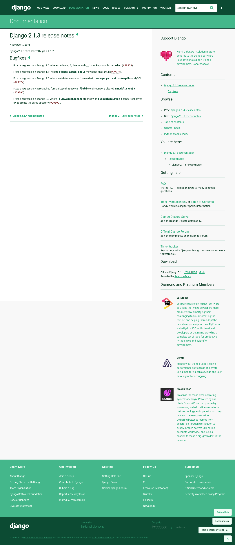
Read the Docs (182, 276)
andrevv (184, 527)
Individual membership (72, 500)
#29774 (115, 71)
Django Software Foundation (26, 494)
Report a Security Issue (72, 494)
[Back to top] (228, 539)
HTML (187, 272)
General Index (172, 127)
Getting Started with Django (25, 482)
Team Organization (20, 488)
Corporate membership (198, 482)
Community (131, 7)
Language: (222, 521)
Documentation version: (215, 530)
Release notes (176, 158)
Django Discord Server (175, 216)
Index (164, 202)
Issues (116, 7)
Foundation (149, 7)
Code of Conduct (19, 500)
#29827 (18, 82)
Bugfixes (173, 91)
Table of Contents (202, 202)
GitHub (147, 476)
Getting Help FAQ (111, 476)
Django (21, 8)
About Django (17, 476)
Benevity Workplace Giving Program (205, 494)
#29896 (18, 92)
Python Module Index (176, 133)
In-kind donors (92, 526)
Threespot (160, 527)
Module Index (177, 202)
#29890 (54, 102)
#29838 (127, 65)
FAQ (163, 183)
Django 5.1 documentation (179, 152)
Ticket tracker (169, 246)
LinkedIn (148, 500)
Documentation (79, 7)
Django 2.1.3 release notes (179, 85)
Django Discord (110, 482)
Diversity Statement (21, 505)
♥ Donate (165, 7)
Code (106, 7)
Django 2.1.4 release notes (27, 115)
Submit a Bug (66, 488)
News (95, 7)
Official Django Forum (175, 231)
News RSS (149, 505)
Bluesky (147, 494)
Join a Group (66, 476)
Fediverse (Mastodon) (155, 488)
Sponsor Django (194, 476)
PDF (194, 272)
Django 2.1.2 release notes (126, 115)
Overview (43, 7)
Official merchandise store (199, 488)
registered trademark (102, 537)
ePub (202, 272)
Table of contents (174, 122)
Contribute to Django (71, 482)
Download (59, 7)
